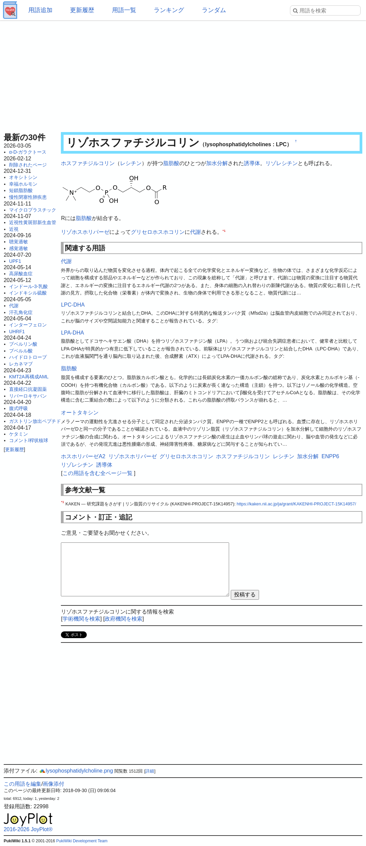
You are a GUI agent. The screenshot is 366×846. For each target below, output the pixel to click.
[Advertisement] (183, 74)
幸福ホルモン (23, 184)
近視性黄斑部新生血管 (32, 222)
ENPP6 (330, 456)
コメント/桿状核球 (28, 440)
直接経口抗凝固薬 (28, 389)
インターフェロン (28, 324)
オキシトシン (23, 177)
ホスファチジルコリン (88, 163)
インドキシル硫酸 (28, 292)
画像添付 (53, 784)
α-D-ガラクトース (28, 152)
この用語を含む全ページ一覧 (98, 473)
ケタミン (18, 434)
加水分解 (217, 163)
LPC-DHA (72, 305)
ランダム (214, 10)
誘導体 (252, 163)
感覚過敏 (18, 248)
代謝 (14, 305)
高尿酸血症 (21, 273)
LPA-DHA (72, 333)
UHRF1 (17, 331)
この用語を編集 (22, 784)
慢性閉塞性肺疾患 (28, 197)
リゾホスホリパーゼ (85, 232)
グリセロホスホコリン (158, 232)
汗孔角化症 (21, 312)
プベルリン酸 (23, 344)
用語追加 (40, 10)
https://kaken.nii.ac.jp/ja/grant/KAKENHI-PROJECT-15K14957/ (296, 503)
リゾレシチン (281, 163)
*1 (223, 230)
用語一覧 (124, 10)
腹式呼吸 (18, 408)
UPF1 (15, 261)
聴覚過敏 (18, 241)
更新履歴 (82, 10)
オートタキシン (80, 412)
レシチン (131, 163)
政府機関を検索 (123, 619)
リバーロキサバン (28, 396)
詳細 (149, 771)
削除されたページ (28, 164)
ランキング (169, 10)
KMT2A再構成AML (28, 376)
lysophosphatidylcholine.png (76, 771)
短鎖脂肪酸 (21, 190)
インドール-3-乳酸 (28, 286)
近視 (14, 229)
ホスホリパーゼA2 (83, 456)
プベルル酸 (21, 350)
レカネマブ (21, 364)
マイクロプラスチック (32, 210)
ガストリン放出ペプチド (35, 421)
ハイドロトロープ (28, 357)
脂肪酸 (171, 163)
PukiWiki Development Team (82, 841)
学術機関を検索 (81, 619)
